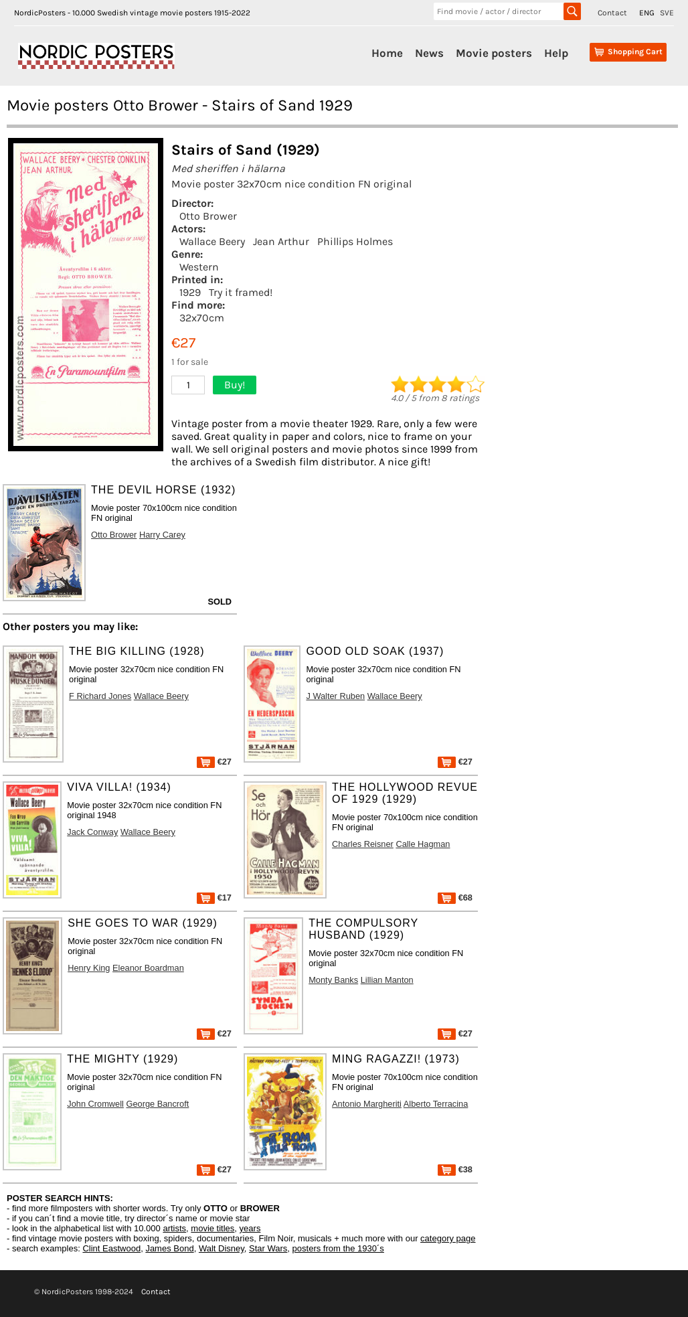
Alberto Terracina (436, 1104)
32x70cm (201, 317)
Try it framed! (240, 292)
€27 (214, 762)
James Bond (169, 1248)
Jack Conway (92, 832)
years (250, 1228)
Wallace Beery (212, 241)
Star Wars (268, 1248)
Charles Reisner (363, 844)
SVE (667, 12)
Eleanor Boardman (148, 968)
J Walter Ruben (335, 696)
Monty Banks (333, 980)
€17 (214, 898)
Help (556, 53)
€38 (455, 1169)
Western (199, 266)
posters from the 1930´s (338, 1248)
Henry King (89, 968)
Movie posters (494, 53)
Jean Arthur (281, 241)
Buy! (234, 384)
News (429, 53)
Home (387, 53)
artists (174, 1228)
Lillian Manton (387, 980)
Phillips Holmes (355, 241)
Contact (612, 12)
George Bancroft (157, 1104)
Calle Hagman (423, 844)
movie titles (212, 1228)
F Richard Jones (100, 696)
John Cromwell (95, 1104)
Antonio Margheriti (367, 1104)
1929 (190, 292)
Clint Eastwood (111, 1248)
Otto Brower (208, 216)
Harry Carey (162, 535)
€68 (455, 898)
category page (447, 1238)
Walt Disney (221, 1248)
